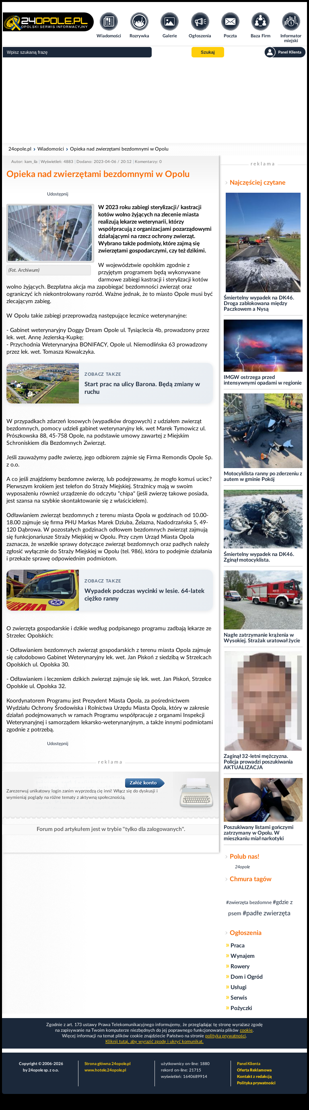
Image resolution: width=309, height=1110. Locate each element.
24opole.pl (19, 149)
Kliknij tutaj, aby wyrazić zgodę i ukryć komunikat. (154, 1041)
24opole (242, 867)
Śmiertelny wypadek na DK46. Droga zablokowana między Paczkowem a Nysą (259, 303)
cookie (246, 1030)
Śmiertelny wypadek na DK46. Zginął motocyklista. (259, 557)
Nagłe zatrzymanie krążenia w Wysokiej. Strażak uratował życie (262, 638)
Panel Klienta (248, 1064)
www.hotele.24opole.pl (105, 1070)
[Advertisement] (154, 100)
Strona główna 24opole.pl (107, 1064)
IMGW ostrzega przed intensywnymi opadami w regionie (263, 380)
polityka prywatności (225, 1036)
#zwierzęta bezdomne (249, 902)
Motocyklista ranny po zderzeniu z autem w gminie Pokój (263, 476)
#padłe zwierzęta (266, 913)
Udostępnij (57, 194)
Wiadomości (50, 149)
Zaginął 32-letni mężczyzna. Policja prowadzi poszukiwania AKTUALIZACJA (258, 762)
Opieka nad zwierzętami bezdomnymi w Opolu (119, 149)
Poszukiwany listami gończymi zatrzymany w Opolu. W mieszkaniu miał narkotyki (258, 833)
